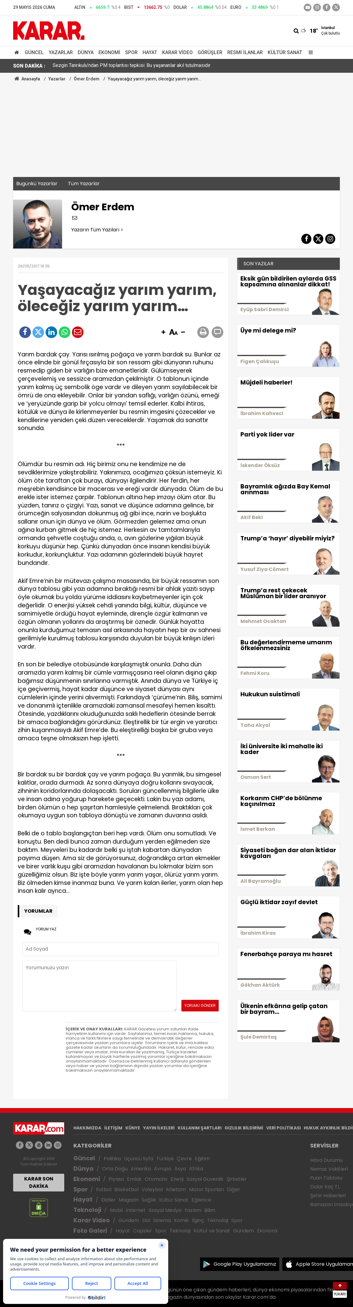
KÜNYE (132, 1128)
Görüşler (210, 52)
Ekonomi (109, 52)
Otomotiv (156, 1179)
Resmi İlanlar (245, 52)
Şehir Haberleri (328, 1195)
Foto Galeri (90, 1231)
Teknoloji (87, 1210)
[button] (163, 332)
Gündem (128, 1220)
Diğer (233, 1189)
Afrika (196, 1168)
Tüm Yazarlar (84, 183)
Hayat (150, 52)
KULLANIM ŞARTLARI (199, 1128)
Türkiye (165, 1158)
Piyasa (116, 1179)
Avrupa (162, 1168)
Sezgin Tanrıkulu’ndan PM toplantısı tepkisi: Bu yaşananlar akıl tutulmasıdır (131, 66)
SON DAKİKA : (29, 66)
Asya (180, 1168)
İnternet (136, 1210)
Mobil (116, 1210)
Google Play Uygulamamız (245, 1264)
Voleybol (152, 1189)
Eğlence (201, 1199)
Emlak (134, 1179)
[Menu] (309, 52)
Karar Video (177, 52)
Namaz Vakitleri (329, 1169)
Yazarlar (61, 52)
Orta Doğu (115, 1168)
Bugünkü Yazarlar (37, 183)
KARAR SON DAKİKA (38, 1182)
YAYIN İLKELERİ (159, 1128)
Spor (131, 52)
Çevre (184, 1158)
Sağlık (149, 1199)
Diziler (108, 1199)
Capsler (142, 1230)
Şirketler (237, 1179)
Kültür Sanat (285, 52)
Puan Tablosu (326, 1177)
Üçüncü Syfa (138, 1158)
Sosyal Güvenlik (205, 1179)
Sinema (162, 1220)
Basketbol (126, 1189)
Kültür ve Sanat (212, 1230)
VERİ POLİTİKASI (283, 1128)
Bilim (209, 1210)
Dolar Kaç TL (325, 1186)
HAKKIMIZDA (87, 1128)
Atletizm (176, 1189)
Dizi (146, 1220)
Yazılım (192, 1210)
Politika (112, 1158)
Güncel (34, 52)
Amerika (141, 1168)
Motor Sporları (206, 1189)
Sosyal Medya (165, 1210)
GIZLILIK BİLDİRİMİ (244, 1128)
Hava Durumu (326, 1160)
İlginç (198, 1220)
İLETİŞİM (113, 1128)
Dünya (86, 52)
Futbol (103, 1189)
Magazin (129, 1199)
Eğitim (202, 1158)
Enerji (177, 1179)
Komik (181, 1220)
